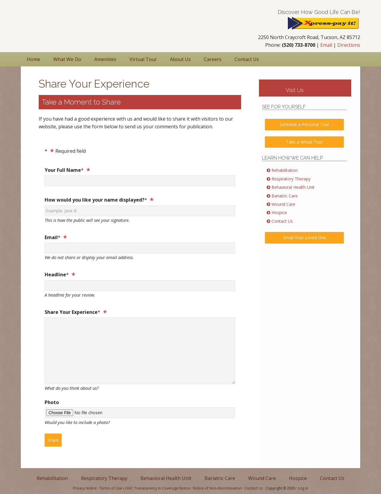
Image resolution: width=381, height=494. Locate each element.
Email (326, 45)
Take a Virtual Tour (304, 142)
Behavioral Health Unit (293, 187)
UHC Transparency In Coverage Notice (157, 488)
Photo (52, 402)
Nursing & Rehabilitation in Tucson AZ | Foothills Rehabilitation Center (59, 21)
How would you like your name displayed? (94, 200)
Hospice (279, 212)
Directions (348, 45)
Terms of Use (110, 488)
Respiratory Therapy (290, 179)
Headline (55, 274)
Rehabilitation (284, 170)
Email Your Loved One (304, 237)
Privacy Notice (85, 488)
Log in (303, 488)
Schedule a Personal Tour (304, 124)
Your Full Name (63, 170)
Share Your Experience (71, 312)
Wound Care (283, 204)
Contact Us (282, 221)
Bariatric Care (284, 196)
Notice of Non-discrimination (217, 488)
